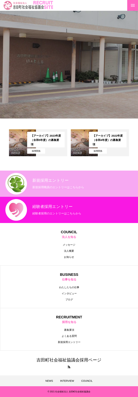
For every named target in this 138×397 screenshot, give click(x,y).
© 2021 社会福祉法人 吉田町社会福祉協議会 (69, 391)
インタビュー (69, 293)
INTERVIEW (67, 380)
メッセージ (69, 244)
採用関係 (36, 151)
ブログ (69, 299)
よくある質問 (69, 336)
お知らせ (69, 257)
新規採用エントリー (69, 342)
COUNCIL (87, 380)
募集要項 (69, 330)
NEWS (49, 380)
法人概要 (69, 251)
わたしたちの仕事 (69, 287)
